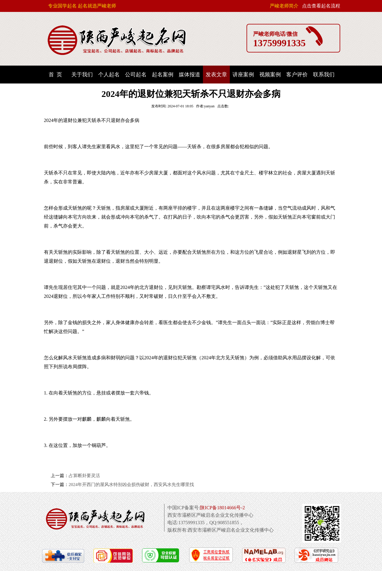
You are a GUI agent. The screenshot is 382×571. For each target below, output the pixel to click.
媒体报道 (189, 75)
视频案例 (270, 75)
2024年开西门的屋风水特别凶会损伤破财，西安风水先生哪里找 (131, 484)
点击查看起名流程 (321, 5)
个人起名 (109, 75)
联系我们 (324, 75)
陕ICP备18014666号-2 (222, 507)
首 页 (55, 75)
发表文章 (216, 75)
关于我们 (82, 75)
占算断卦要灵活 (84, 475)
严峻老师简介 (284, 5)
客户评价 (297, 75)
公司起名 (136, 75)
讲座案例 (243, 75)
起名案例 (162, 75)
